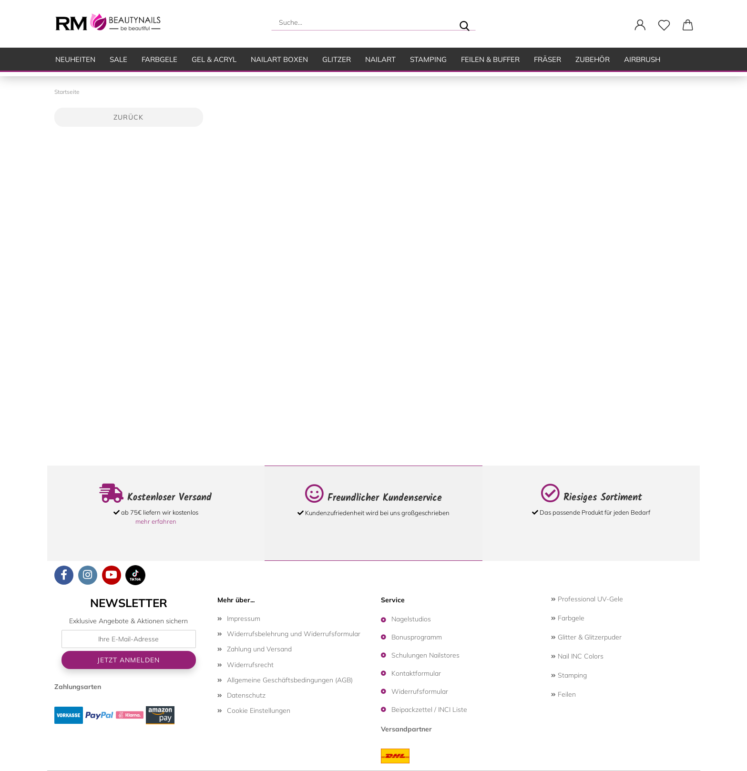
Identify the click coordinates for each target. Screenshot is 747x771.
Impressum (243, 618)
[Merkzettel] (664, 25)
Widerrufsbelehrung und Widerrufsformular (293, 633)
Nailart (380, 59)
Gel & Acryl (214, 59)
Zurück (128, 117)
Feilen (563, 694)
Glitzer (336, 59)
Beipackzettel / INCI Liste (429, 709)
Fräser (547, 59)
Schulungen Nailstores (425, 655)
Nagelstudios (411, 619)
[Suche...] (464, 22)
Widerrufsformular (419, 691)
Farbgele (159, 59)
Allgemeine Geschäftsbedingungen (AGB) (290, 680)
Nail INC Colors (577, 656)
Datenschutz (246, 695)
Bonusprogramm (416, 637)
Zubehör (592, 59)
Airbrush (642, 59)
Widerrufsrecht (250, 664)
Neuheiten (75, 59)
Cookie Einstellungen (258, 710)
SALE (118, 59)
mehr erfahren (155, 521)
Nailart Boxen (279, 59)
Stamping (428, 59)
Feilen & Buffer (490, 59)
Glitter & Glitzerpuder (586, 637)
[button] (640, 25)
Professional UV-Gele (587, 599)
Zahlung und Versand (259, 649)
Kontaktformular (416, 673)
